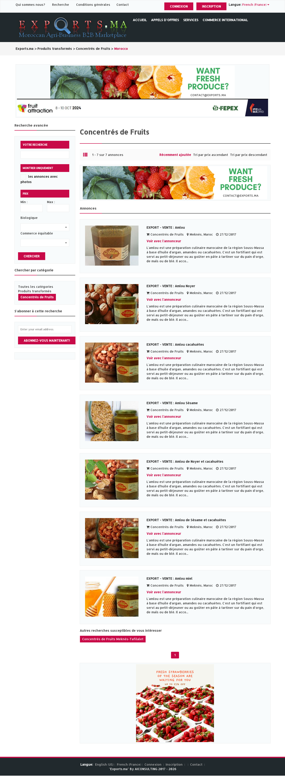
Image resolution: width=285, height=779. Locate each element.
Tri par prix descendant (248, 155)
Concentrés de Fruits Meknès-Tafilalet (112, 639)
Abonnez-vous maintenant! (47, 340)
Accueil (140, 20)
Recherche (60, 4)
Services (190, 20)
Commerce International (225, 20)
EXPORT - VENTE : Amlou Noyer (171, 286)
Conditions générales (93, 4)
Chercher (32, 256)
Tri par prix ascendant (210, 155)
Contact (122, 4)
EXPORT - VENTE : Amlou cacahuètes (175, 344)
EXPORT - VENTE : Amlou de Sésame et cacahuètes (186, 520)
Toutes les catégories (35, 287)
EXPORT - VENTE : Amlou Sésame (172, 403)
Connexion (179, 6)
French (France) (129, 764)
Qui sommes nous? (31, 4)
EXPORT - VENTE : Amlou (166, 227)
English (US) (104, 764)
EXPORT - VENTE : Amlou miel (169, 578)
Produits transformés (34, 291)
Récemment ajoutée (175, 155)
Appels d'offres (165, 20)
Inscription (211, 6)
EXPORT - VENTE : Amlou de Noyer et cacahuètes (185, 461)
